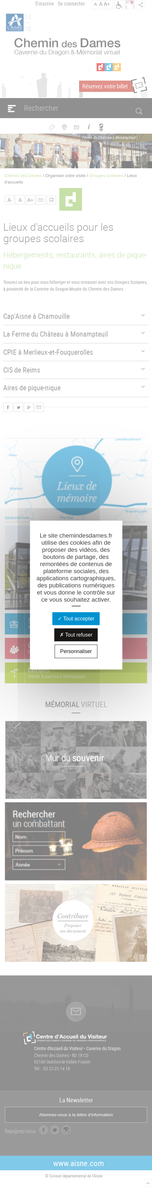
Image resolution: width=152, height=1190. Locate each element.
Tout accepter (76, 618)
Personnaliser (76, 651)
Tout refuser (76, 635)
